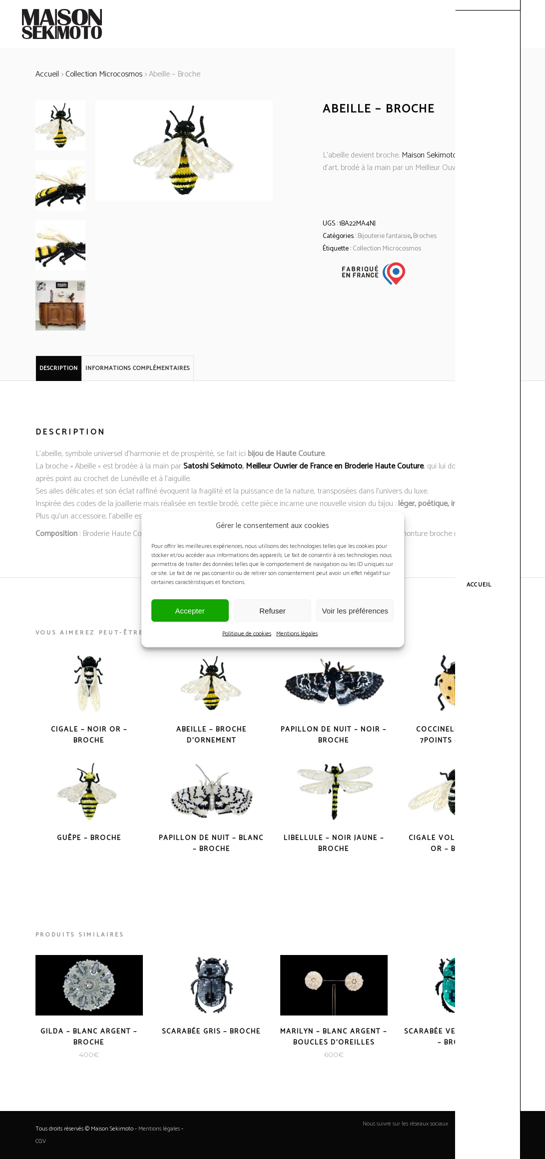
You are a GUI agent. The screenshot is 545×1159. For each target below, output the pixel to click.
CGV (40, 1141)
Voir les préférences (355, 610)
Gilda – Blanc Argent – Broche (88, 1037)
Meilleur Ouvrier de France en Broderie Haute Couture (335, 466)
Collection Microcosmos (103, 74)
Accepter (190, 610)
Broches (425, 236)
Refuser (272, 610)
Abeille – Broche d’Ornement (211, 735)
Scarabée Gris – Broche (211, 1032)
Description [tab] (58, 368)
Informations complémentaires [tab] (137, 368)
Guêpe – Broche (89, 838)
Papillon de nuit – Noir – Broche (334, 735)
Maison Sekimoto (429, 155)
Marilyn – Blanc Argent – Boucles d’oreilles (333, 1037)
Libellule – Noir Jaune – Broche (334, 843)
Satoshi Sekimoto (212, 466)
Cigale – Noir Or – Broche (89, 735)
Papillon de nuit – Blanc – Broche (211, 843)
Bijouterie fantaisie (384, 236)
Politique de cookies (246, 633)
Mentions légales (297, 633)
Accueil (47, 74)
